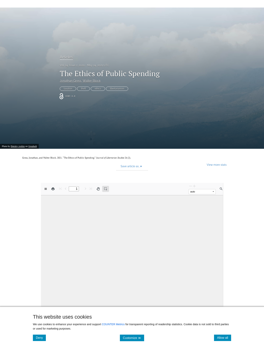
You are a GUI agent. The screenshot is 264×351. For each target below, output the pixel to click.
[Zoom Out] (190, 186)
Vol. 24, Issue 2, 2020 (72, 65)
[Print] (53, 189)
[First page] (60, 188)
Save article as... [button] (131, 166)
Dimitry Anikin (18, 146)
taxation (68, 88)
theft (83, 88)
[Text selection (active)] (105, 189)
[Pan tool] (98, 189)
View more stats (217, 164)
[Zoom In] (194, 186)
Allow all (224, 337)
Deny (41, 337)
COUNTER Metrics (113, 324)
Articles (66, 57)
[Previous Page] (65, 188)
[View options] (45, 189)
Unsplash (32, 146)
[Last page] (91, 188)
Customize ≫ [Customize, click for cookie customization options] (133, 338)
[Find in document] (221, 189)
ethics (98, 88)
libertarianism (117, 88)
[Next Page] (85, 188)
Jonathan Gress (70, 81)
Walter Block (92, 81)
